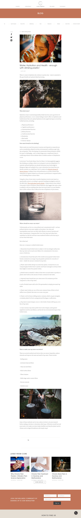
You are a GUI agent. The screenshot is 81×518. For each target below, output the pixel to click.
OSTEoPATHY (28, 6)
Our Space (62, 6)
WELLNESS (52, 6)
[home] (40, 4)
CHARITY (18, 6)
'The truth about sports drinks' (36, 183)
